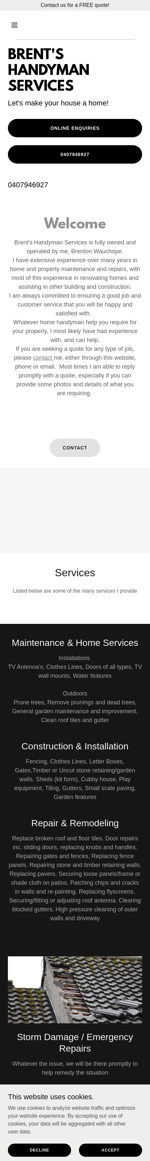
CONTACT (75, 447)
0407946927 (75, 154)
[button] (18, 25)
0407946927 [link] (28, 185)
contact (43, 357)
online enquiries (75, 128)
